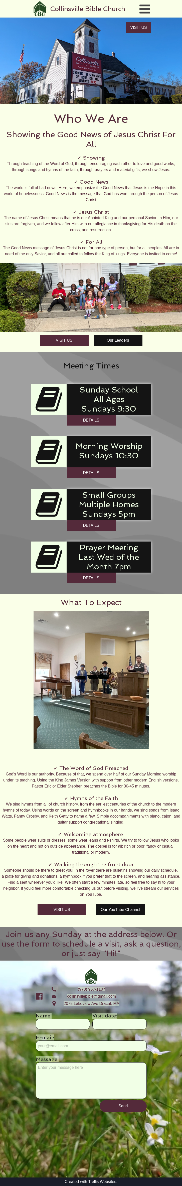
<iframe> (91, 1146)
